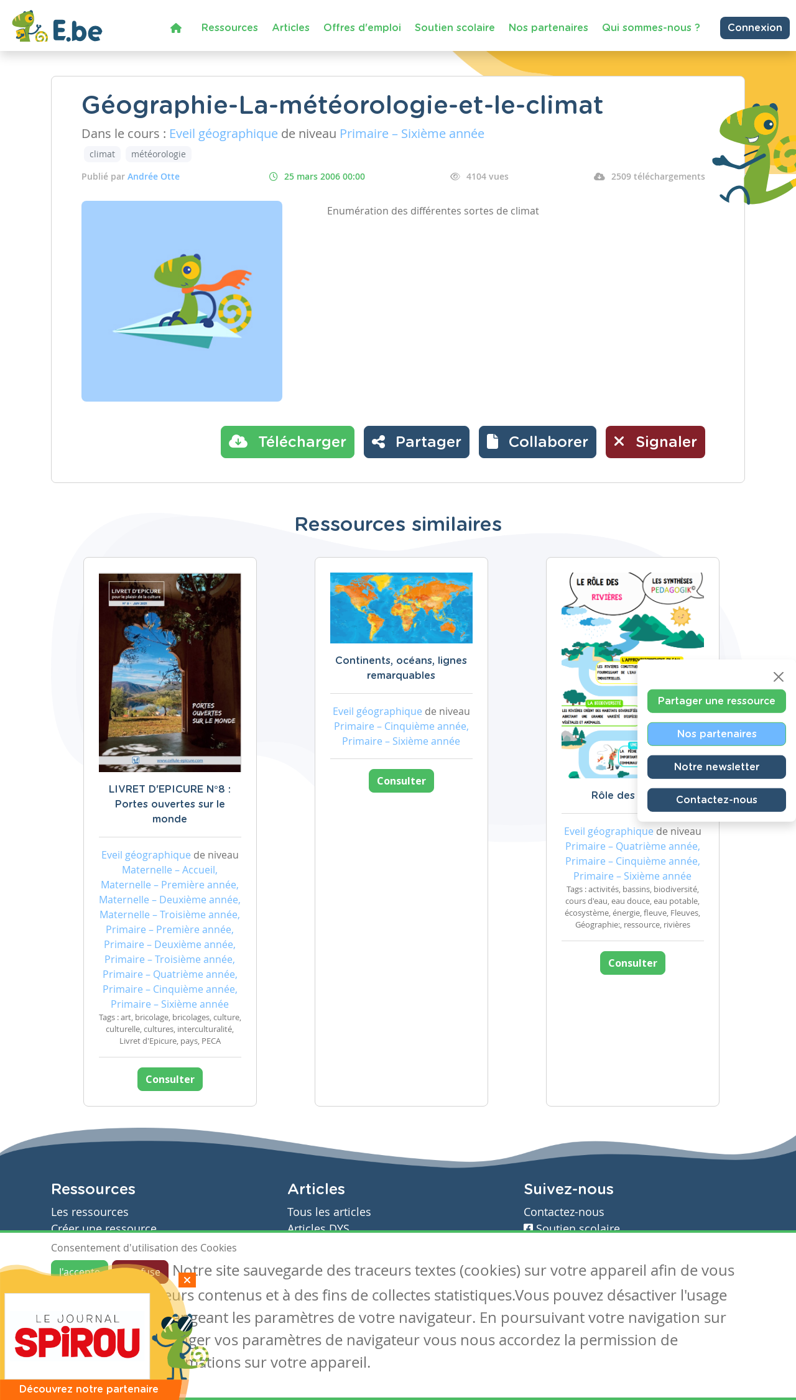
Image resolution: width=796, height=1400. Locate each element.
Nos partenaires (548, 28)
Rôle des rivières (632, 796)
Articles (291, 28)
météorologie (158, 154)
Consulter (170, 1079)
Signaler (655, 441)
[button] (537, 442)
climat (102, 154)
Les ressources (90, 1212)
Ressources (229, 28)
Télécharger (287, 441)
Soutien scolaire (455, 28)
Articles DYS (318, 1229)
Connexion (755, 28)
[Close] (778, 677)
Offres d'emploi (362, 28)
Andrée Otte (153, 176)
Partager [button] (416, 441)
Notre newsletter (716, 767)
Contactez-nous (716, 800)
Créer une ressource (104, 1229)
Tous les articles (329, 1212)
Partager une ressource (716, 701)
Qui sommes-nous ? (651, 28)
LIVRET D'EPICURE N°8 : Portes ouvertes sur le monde (170, 804)
